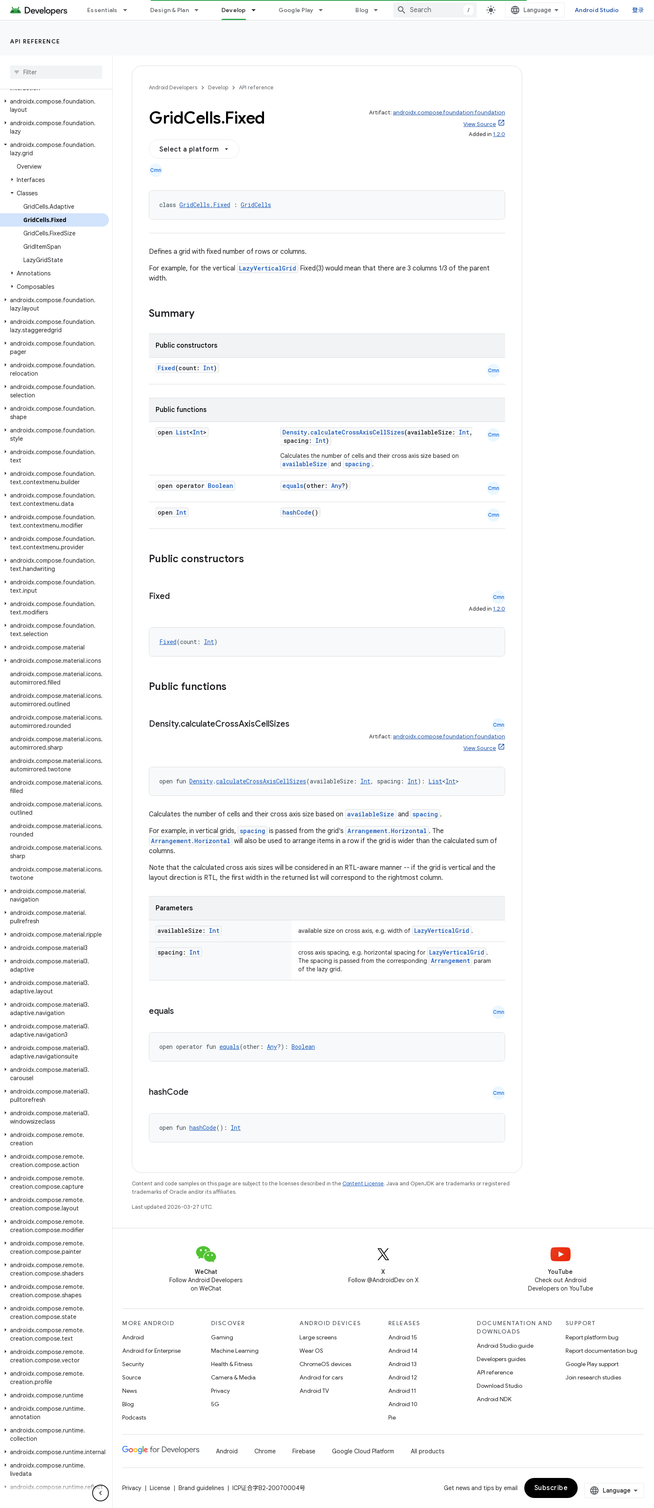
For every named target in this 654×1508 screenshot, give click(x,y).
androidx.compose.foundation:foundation (449, 112)
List (182, 432)
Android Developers (173, 87)
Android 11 (402, 1390)
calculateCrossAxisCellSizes (357, 432)
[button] (54, 105)
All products (427, 1451)
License (160, 1488)
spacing (357, 464)
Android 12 (402, 1377)
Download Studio (499, 1385)
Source (131, 1377)
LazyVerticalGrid (267, 268)
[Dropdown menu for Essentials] (129, 10)
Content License (363, 1183)
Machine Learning (235, 1350)
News (129, 1390)
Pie (392, 1417)
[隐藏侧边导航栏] (100, 1493)
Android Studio (597, 10)
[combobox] (435, 10)
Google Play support (592, 1364)
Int (208, 368)
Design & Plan (169, 10)
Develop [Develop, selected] (233, 10)
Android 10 (403, 1404)
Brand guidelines (201, 1488)
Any (336, 486)
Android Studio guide (505, 1345)
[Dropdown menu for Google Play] (324, 10)
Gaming (222, 1337)
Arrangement (450, 961)
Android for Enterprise (151, 1350)
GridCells (256, 205)
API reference (35, 41)
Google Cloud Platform (363, 1451)
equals (292, 486)
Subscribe (551, 1488)
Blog (361, 10)
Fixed (166, 368)
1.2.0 (499, 134)
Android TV (314, 1390)
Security (133, 1364)
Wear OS (311, 1350)
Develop (218, 87)
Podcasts (134, 1417)
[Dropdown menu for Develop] (257, 10)
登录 (638, 10)
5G (215, 1404)
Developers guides (501, 1359)
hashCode (297, 512)
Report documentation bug (601, 1350)
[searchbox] (56, 72)
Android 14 (403, 1350)
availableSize (304, 464)
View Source (479, 124)
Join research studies (593, 1377)
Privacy (220, 1390)
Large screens (318, 1337)
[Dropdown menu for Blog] (379, 10)
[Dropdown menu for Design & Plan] (200, 10)
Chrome (265, 1451)
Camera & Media (233, 1377)
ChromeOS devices (325, 1364)
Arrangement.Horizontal (387, 831)
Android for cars (321, 1377)
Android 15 (402, 1337)
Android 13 (402, 1364)
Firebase (303, 1451)
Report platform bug (592, 1337)
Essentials (102, 10)
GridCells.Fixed (204, 205)
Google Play (296, 10)
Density (294, 432)
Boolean (220, 486)
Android (133, 1337)
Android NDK (494, 1399)
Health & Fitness (231, 1364)
